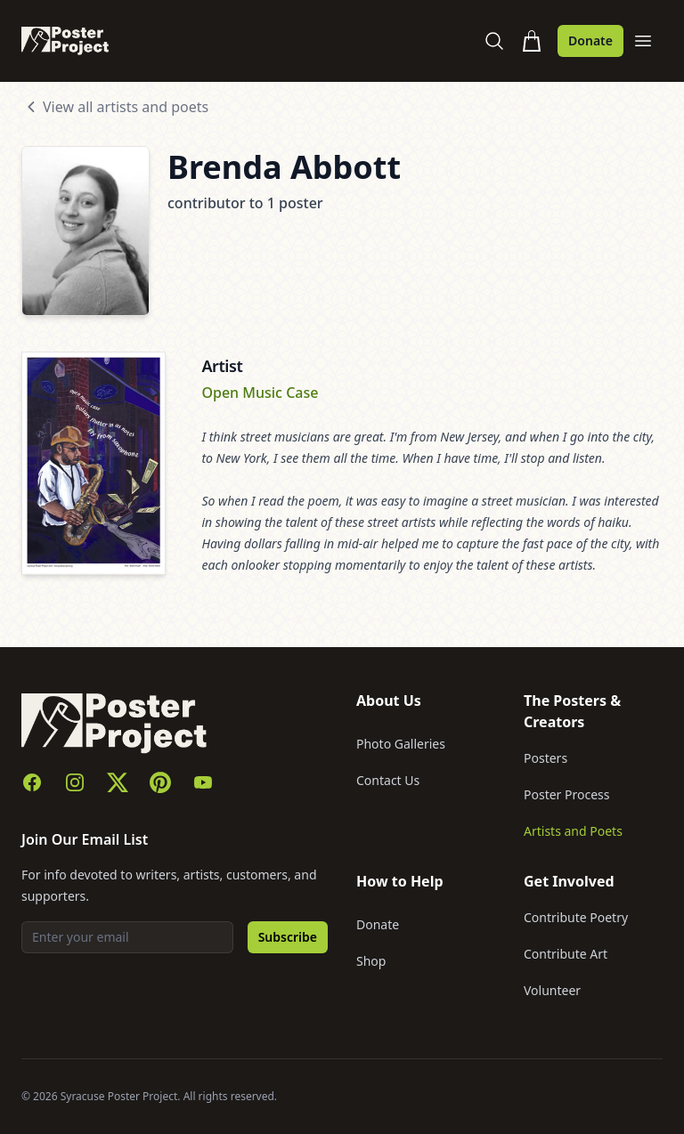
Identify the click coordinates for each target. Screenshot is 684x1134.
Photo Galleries (400, 743)
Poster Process (567, 794)
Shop (371, 960)
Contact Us (387, 780)
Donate (590, 40)
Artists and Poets (573, 830)
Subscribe (287, 936)
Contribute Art (565, 953)
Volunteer (552, 990)
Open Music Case (259, 392)
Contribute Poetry (576, 917)
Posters (545, 757)
